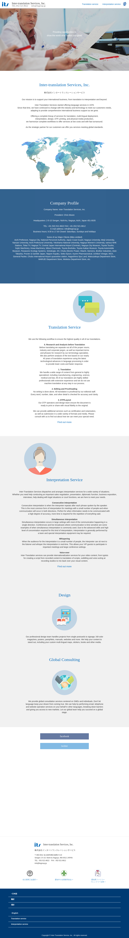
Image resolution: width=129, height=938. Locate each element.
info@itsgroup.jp (38, 6)
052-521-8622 (44, 860)
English (14, 913)
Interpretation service (111, 4)
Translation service (90, 4)
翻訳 (12, 899)
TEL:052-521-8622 (20, 6)
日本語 (14, 893)
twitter (64, 746)
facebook (64, 736)
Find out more (64, 422)
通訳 (12, 905)
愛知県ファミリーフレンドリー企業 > (98, 879)
